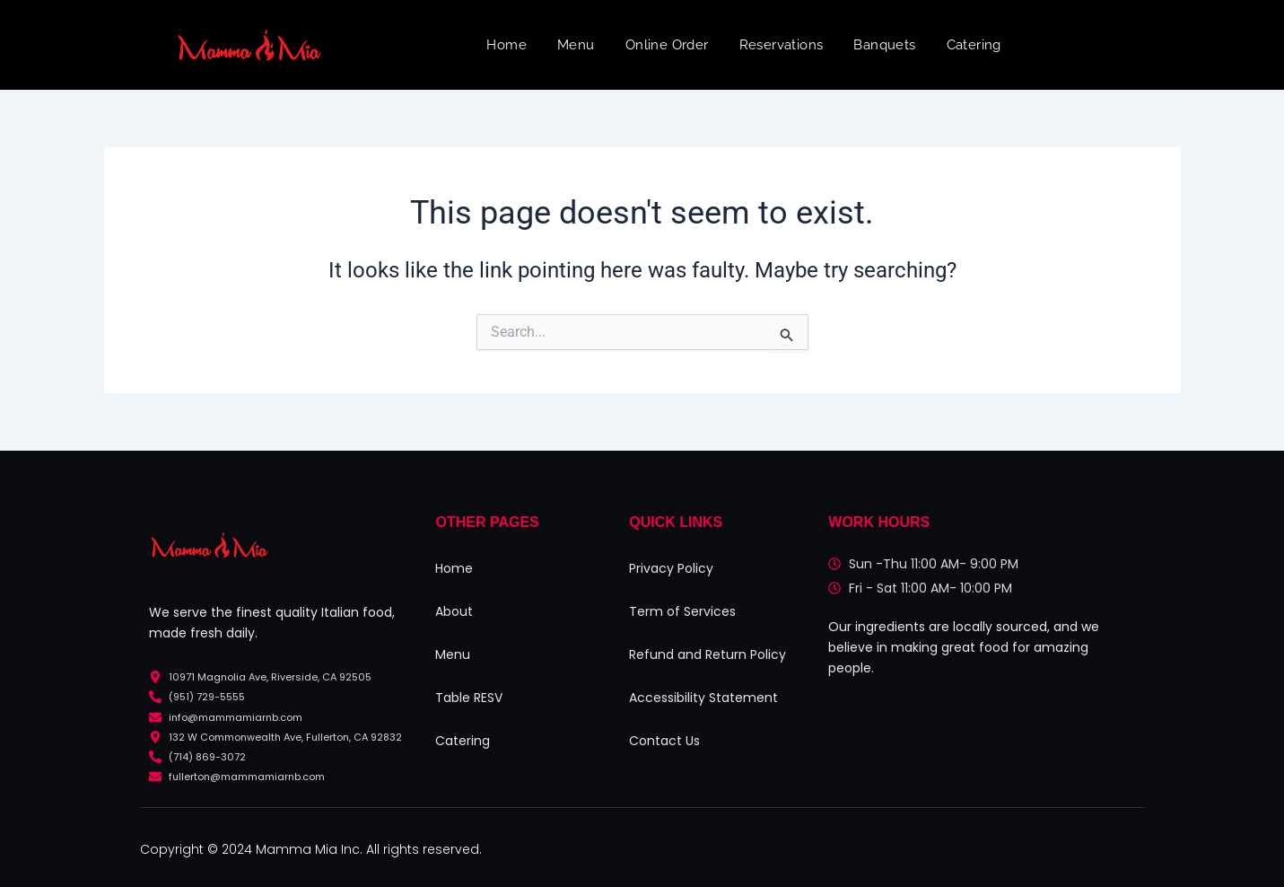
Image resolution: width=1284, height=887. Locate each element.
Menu (576, 45)
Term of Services (682, 611)
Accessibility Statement (703, 698)
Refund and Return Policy (707, 654)
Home (506, 45)
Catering (974, 45)
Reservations (781, 45)
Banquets (884, 45)
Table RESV (468, 698)
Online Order (667, 45)
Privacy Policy (671, 568)
